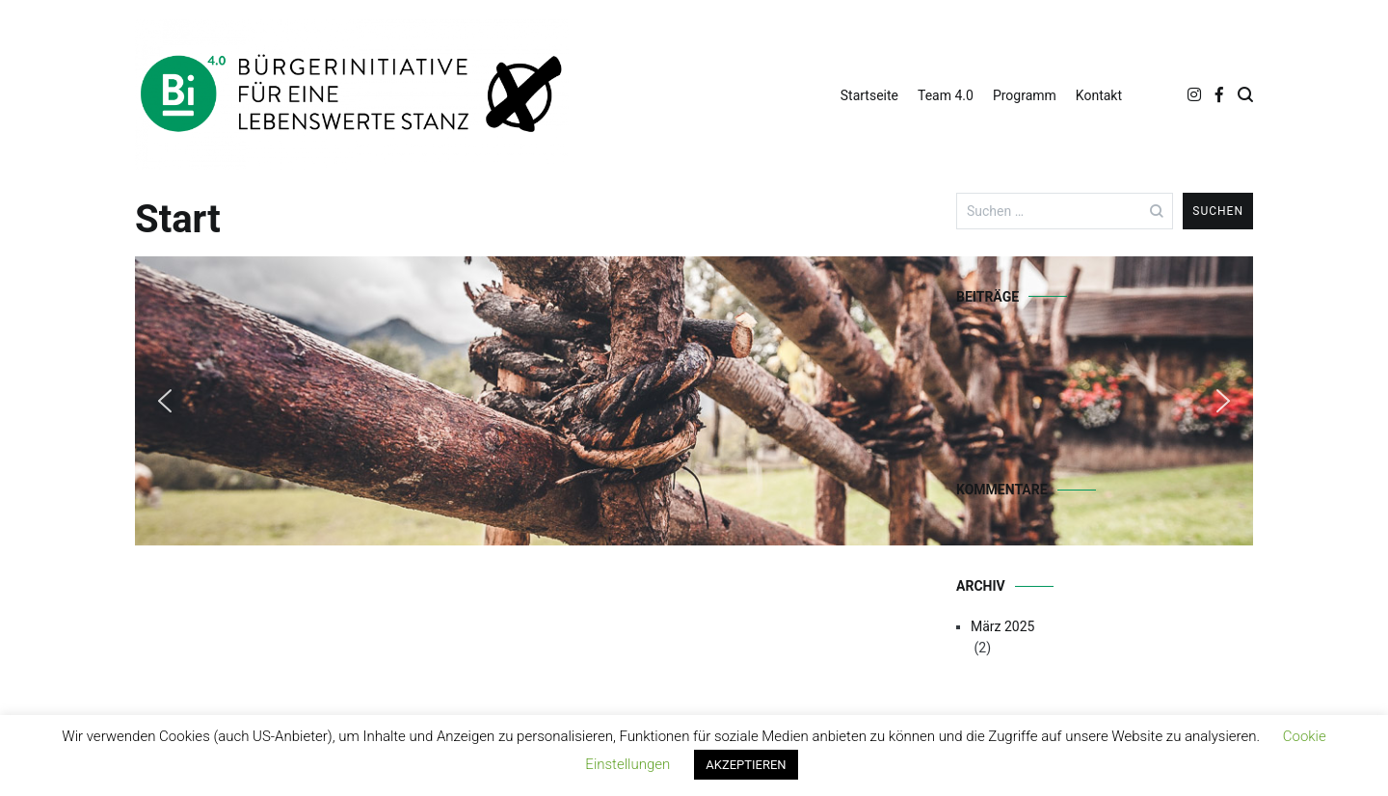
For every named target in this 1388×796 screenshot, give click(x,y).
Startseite (869, 95)
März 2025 (1002, 626)
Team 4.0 (946, 95)
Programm (1024, 95)
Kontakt (1099, 95)
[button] (164, 400)
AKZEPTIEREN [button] (746, 764)
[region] (507, 400)
